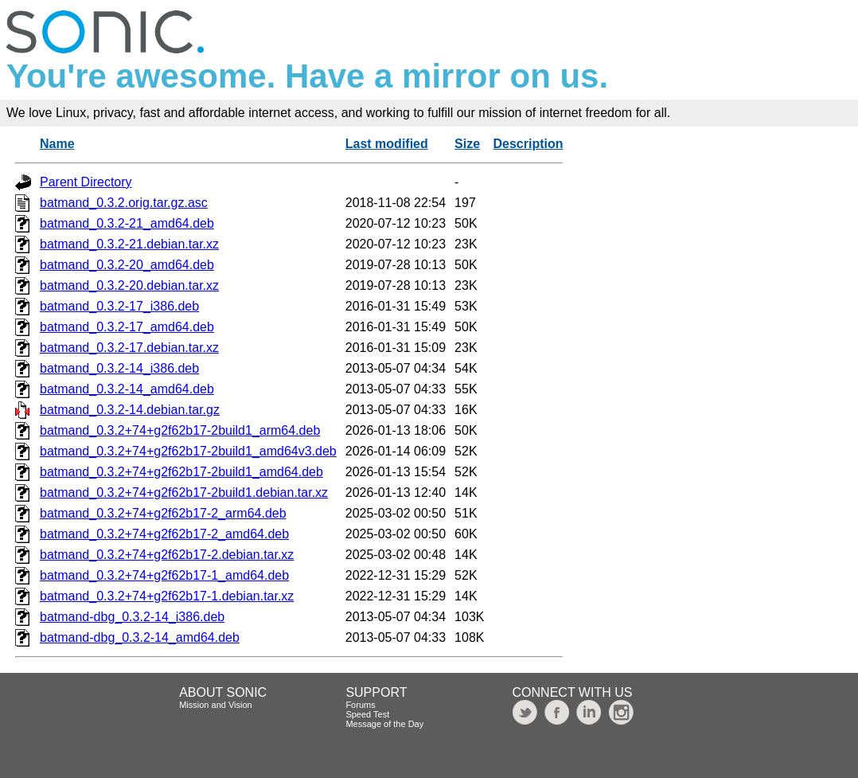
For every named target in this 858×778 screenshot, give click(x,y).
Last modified (386, 144)
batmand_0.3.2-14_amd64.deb (127, 389)
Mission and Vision (215, 705)
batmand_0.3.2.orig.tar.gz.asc (124, 202)
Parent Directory (86, 182)
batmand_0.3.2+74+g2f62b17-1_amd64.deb (164, 575)
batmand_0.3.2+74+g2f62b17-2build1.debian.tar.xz (184, 492)
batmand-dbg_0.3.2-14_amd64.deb (140, 637)
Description (528, 144)
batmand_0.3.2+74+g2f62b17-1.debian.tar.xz (167, 596)
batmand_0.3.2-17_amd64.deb (127, 327)
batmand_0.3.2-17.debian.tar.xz (129, 347)
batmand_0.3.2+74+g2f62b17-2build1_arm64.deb (180, 430)
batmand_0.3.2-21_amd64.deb (127, 223)
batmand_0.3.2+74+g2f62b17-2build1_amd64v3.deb (188, 451)
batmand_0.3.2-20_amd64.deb (127, 265)
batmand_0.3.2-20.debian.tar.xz (129, 285)
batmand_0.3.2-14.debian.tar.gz (130, 409)
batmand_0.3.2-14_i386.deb (119, 368)
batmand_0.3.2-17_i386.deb (119, 306)
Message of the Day (384, 724)
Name (57, 144)
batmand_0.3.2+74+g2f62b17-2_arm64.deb (163, 513)
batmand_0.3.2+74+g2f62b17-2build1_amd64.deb (181, 472)
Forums (360, 705)
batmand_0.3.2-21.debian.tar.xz (129, 244)
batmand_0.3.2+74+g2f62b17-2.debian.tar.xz (167, 554)
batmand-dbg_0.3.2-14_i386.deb (132, 617)
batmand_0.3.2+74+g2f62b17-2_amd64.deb (164, 534)
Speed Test (367, 714)
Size (467, 144)
